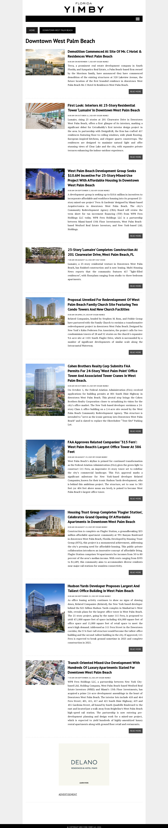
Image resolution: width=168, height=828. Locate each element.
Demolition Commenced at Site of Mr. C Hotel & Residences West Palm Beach (105, 53)
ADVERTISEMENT (68, 792)
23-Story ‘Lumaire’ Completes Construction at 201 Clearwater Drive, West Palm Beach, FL (103, 251)
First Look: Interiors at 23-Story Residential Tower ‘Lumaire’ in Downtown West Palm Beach (104, 107)
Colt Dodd (100, 259)
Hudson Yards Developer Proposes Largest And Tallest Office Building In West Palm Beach (104, 586)
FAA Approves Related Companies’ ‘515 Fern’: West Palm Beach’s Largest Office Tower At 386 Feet (104, 445)
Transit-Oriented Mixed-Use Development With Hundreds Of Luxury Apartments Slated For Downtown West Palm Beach (104, 665)
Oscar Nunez (103, 61)
